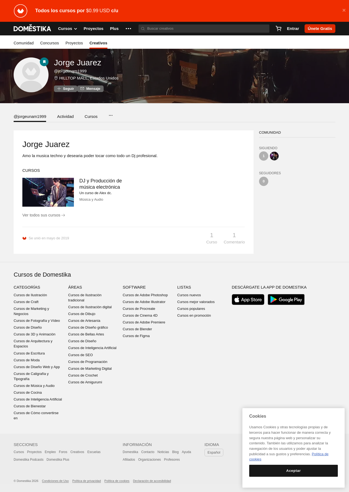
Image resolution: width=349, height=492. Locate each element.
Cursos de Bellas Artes (86, 334)
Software (134, 287)
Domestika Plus (58, 460)
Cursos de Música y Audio (34, 386)
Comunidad (24, 43)
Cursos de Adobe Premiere (144, 322)
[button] (128, 28)
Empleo (50, 452)
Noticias (163, 452)
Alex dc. (105, 193)
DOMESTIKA (33, 28)
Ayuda (186, 452)
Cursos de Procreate (139, 309)
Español (213, 452)
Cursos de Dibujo (81, 314)
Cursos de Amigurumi (85, 382)
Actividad (65, 116)
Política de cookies (117, 480)
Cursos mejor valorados (196, 302)
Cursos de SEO (80, 355)
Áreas (75, 287)
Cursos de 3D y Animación (34, 334)
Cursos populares (191, 309)
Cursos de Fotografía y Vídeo (37, 321)
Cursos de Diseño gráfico (88, 327)
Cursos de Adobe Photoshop (145, 295)
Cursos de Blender (137, 329)
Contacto (147, 452)
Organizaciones (149, 460)
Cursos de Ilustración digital (90, 307)
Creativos (98, 43)
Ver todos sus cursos (43, 215)
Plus (114, 28)
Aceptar (293, 471)
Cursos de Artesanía (84, 321)
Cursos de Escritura (29, 353)
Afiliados (129, 460)
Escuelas (94, 452)
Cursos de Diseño (28, 327)
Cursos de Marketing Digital (90, 368)
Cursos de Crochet (83, 375)
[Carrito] (278, 28)
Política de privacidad (86, 480)
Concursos (49, 43)
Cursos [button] (67, 28)
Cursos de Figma (136, 336)
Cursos (91, 116)
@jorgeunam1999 (30, 116)
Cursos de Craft (26, 302)
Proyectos (94, 28)
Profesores (172, 460)
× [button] (344, 10)
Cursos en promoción (194, 315)
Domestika (130, 452)
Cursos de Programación (87, 362)
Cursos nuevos (189, 295)
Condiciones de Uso (55, 480)
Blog (175, 452)
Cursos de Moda (27, 360)
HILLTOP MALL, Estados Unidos (89, 78)
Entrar (293, 28)
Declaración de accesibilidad (152, 480)
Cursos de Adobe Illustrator (144, 302)
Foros (63, 452)
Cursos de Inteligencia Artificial (38, 399)
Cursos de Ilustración (30, 295)
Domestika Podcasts (28, 460)
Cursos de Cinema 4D (140, 315)
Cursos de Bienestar (30, 406)
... (111, 113)
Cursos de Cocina (28, 392)
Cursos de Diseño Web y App (37, 367)
